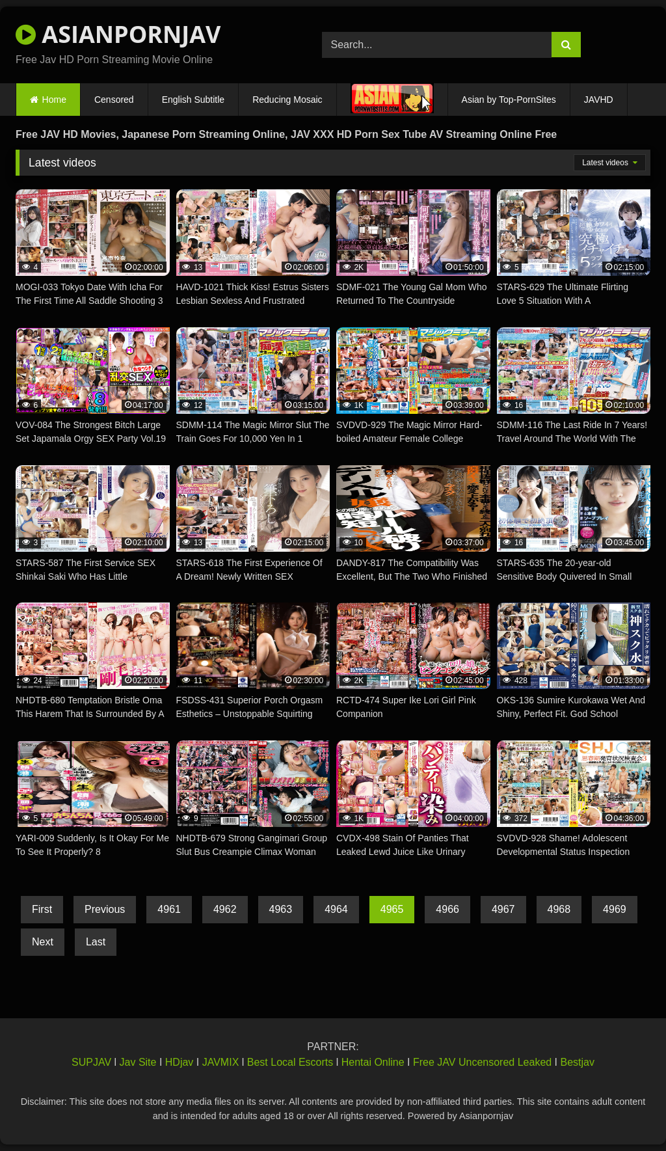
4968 (559, 909)
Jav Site (138, 1062)
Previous (105, 909)
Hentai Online (373, 1062)
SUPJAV (91, 1062)
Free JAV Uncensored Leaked (482, 1062)
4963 (281, 909)
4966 (447, 909)
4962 (225, 909)
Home (54, 99)
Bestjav (577, 1062)
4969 (614, 909)
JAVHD (598, 99)
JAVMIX (220, 1062)
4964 (336, 909)
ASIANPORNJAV (118, 34)
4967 (503, 909)
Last (95, 941)
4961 (169, 909)
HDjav (179, 1062)
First (42, 909)
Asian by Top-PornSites (509, 99)
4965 (392, 909)
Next (42, 941)
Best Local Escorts (290, 1062)
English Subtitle (193, 99)
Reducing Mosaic (287, 99)
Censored (114, 99)
